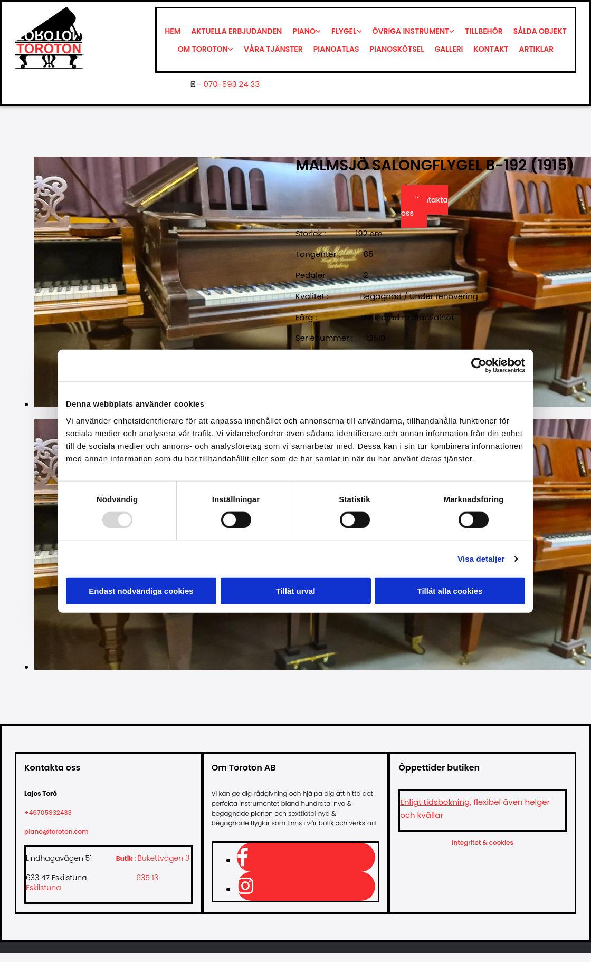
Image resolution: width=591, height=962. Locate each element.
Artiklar (536, 49)
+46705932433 (52, 812)
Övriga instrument (411, 31)
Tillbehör (483, 31)
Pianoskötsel (397, 49)
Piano (304, 31)
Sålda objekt (540, 31)
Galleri (449, 49)
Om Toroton (203, 49)
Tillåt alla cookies (450, 590)
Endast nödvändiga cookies (141, 590)
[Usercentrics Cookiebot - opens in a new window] (479, 365)
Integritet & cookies (482, 842)
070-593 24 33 (232, 84)
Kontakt (491, 49)
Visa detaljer (480, 558)
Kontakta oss (424, 206)
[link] (306, 31)
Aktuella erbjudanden (236, 31)
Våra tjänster (273, 49)
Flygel (343, 31)
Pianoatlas (336, 49)
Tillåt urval (296, 590)
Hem (172, 31)
